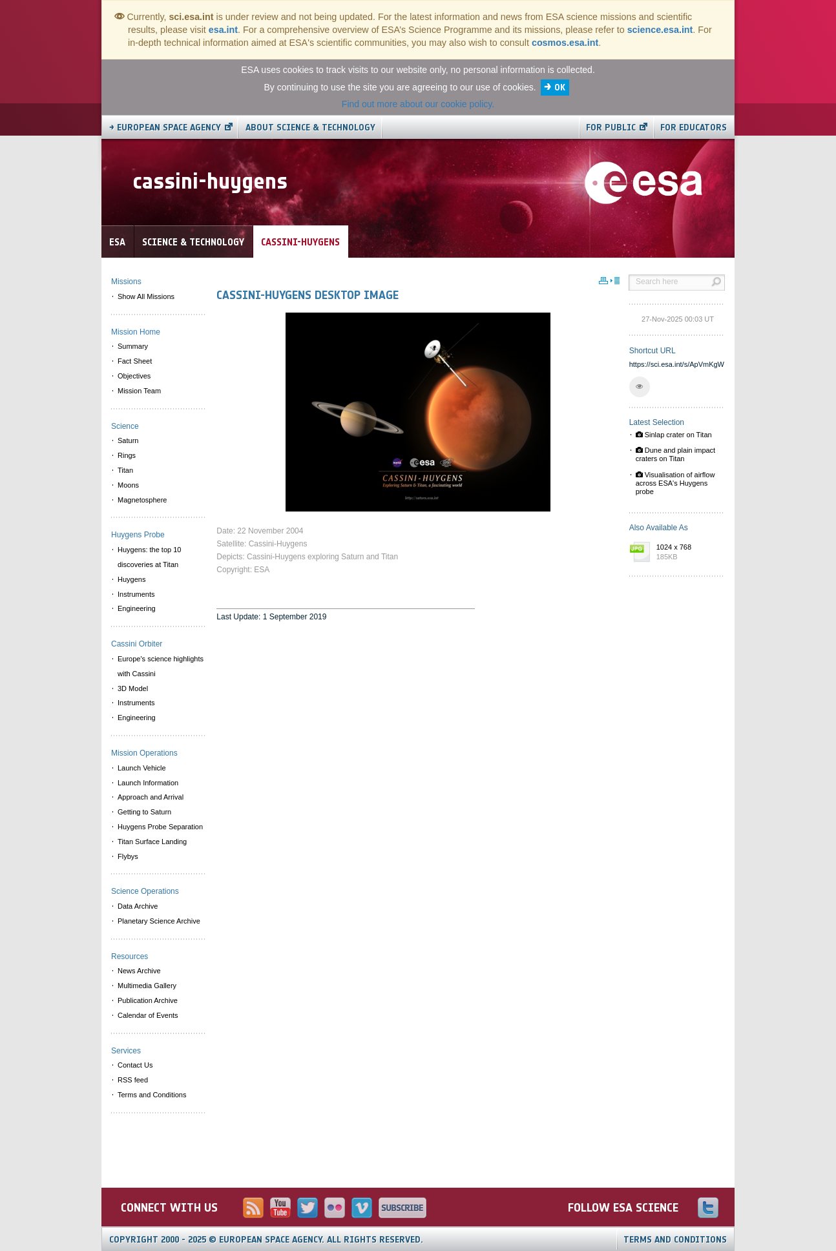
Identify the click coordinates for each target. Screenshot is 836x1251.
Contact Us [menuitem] (135, 1065)
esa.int (223, 30)
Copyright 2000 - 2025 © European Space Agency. (266, 1239)
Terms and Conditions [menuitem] (152, 1095)
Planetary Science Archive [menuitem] (159, 921)
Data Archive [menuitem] (138, 906)
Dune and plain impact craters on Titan (676, 454)
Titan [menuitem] (125, 470)
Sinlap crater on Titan (674, 435)
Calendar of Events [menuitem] (148, 1015)
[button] (639, 387)
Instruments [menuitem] (136, 594)
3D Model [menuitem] (133, 688)
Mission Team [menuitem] (139, 391)
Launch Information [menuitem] (148, 783)
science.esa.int (660, 30)
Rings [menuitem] (127, 455)
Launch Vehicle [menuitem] (142, 768)
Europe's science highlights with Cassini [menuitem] (161, 666)
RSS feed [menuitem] (133, 1080)
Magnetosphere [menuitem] (142, 500)
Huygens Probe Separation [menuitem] (160, 827)
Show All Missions (146, 296)
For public (611, 127)
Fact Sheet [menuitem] (135, 361)
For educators (693, 127)
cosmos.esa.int (565, 42)
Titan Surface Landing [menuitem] (152, 841)
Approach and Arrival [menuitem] (150, 797)
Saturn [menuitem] (128, 440)
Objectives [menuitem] (134, 376)
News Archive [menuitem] (139, 971)
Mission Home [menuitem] (135, 331)
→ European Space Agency (165, 127)
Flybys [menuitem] (128, 856)
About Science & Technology (310, 127)
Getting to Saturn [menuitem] (144, 812)
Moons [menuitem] (128, 485)
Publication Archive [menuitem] (148, 1000)
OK (559, 87)
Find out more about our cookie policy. (418, 104)
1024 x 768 (687, 553)
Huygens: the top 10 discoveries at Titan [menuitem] (149, 557)
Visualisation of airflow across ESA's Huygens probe (675, 483)
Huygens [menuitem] (131, 579)
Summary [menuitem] (133, 346)
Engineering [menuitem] (137, 608)
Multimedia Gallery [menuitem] (147, 985)
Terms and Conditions (675, 1239)
